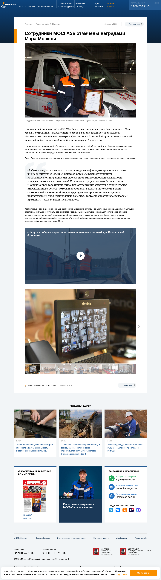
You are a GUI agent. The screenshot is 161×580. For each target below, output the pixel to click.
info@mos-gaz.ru (125, 497)
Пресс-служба (141, 538)
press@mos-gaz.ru (126, 488)
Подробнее (121, 574)
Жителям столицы (101, 538)
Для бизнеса (121, 538)
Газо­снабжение (43, 538)
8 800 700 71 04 (141, 6)
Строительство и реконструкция (71, 538)
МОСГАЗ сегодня (21, 538)
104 (30, 553)
